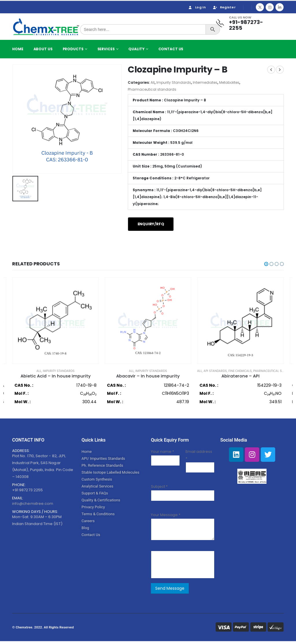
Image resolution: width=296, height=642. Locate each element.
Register (224, 7)
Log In (197, 7)
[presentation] (199, 565)
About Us (43, 48)
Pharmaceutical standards (152, 89)
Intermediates (205, 82)
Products (73, 48)
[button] (266, 263)
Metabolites (229, 82)
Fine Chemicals (240, 371)
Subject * (159, 487)
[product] (55, 321)
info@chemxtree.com (32, 504)
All (153, 82)
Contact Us (171, 48)
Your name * (162, 452)
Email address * (199, 456)
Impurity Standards (173, 82)
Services (106, 48)
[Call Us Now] (244, 23)
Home (17, 48)
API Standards (215, 371)
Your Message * (165, 515)
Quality (136, 48)
